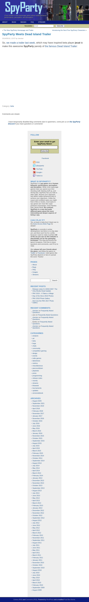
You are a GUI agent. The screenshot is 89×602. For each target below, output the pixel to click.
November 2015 (38, 436)
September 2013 (38, 488)
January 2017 (37, 416)
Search (54, 280)
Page (42, 224)
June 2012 (36, 525)
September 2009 (38, 587)
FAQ (32, 22)
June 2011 (36, 548)
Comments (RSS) (31, 599)
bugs (34, 343)
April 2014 (36, 470)
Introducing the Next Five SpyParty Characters (68, 30)
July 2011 (35, 545)
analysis (35, 336)
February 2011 (37, 557)
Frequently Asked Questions (48, 315)
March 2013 (36, 503)
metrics (35, 363)
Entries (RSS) (18, 599)
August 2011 (37, 543)
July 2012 (35, 523)
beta (12, 106)
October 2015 (37, 438)
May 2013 (36, 498)
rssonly (35, 380)
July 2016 (35, 423)
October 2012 (37, 515)
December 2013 (38, 480)
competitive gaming (39, 351)
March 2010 (36, 582)
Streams (41, 22)
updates (35, 390)
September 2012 (38, 518)
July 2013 (35, 493)
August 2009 (37, 590)
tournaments (36, 388)
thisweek (35, 385)
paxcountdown (37, 368)
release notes (37, 378)
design (34, 353)
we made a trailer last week (20, 42)
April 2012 (36, 530)
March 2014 (36, 473)
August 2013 (37, 490)
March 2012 (36, 533)
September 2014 (38, 461)
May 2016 (36, 428)
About (4, 22)
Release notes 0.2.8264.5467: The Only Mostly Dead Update (44, 290)
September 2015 (38, 441)
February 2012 (37, 535)
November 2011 (38, 538)
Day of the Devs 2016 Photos (42, 296)
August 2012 (37, 520)
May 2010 (36, 577)
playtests (35, 371)
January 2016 (37, 433)
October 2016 (37, 421)
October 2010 (37, 565)
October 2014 (37, 458)
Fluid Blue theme (69, 599)
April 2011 (36, 553)
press (34, 373)
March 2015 (36, 451)
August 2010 (37, 570)
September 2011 (38, 540)
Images (23, 22)
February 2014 (37, 475)
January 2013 (37, 508)
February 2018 (37, 411)
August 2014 (37, 463)
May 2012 (36, 528)
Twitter (33, 253)
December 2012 (38, 510)
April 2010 (36, 580)
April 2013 (36, 500)
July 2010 (35, 573)
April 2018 (36, 408)
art (33, 338)
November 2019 (38, 406)
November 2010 (38, 562)
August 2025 (37, 401)
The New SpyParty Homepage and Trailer (18, 30)
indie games (36, 358)
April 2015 (36, 448)
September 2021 (38, 403)
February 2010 (37, 585)
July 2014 (35, 465)
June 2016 (36, 426)
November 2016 (38, 418)
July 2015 (35, 446)
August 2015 (37, 443)
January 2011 (37, 560)
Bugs (14, 22)
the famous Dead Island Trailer (61, 46)
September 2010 (38, 568)
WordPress (49, 599)
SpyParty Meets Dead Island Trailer (26, 34)
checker (35, 311)
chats (34, 346)
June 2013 (36, 495)
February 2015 (37, 453)
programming (37, 376)
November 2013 (38, 483)
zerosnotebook (37, 393)
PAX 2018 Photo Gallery (41, 298)
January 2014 (37, 478)
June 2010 (36, 575)
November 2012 (38, 513)
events (34, 356)
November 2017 (38, 413)
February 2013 (37, 505)
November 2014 (38, 456)
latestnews (36, 361)
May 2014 (36, 468)
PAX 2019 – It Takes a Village (43, 293)
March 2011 (36, 555)
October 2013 (37, 485)
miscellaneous (37, 366)
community (36, 348)
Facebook (41, 253)
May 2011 (36, 550)
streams (35, 383)
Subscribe (60, 26)
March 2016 (36, 431)
